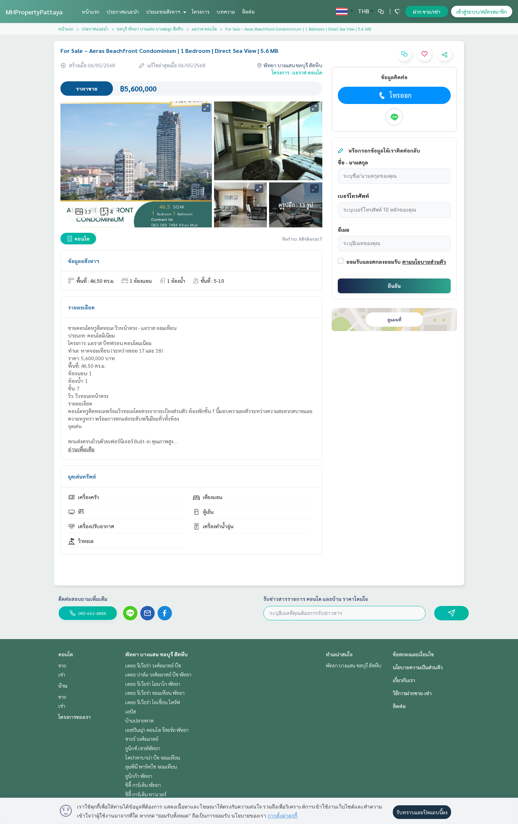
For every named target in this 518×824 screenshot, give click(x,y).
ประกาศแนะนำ (122, 11)
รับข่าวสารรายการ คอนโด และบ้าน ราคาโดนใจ (315, 599)
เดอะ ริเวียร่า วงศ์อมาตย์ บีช (153, 665)
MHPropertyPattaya (34, 12)
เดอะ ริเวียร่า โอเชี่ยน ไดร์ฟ (152, 702)
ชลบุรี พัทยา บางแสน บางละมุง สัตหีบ (150, 29)
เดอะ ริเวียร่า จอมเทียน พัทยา (155, 692)
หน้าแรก (90, 11)
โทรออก (394, 95)
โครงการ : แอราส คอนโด (297, 72)
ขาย (62, 665)
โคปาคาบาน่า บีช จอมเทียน (152, 757)
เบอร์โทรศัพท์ (353, 196)
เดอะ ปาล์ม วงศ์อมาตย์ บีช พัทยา (158, 674)
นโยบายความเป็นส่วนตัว (418, 667)
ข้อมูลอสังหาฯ (83, 261)
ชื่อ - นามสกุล (353, 162)
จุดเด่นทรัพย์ (82, 476)
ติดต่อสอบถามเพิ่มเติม (83, 599)
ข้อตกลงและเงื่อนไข (413, 654)
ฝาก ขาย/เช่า (426, 11)
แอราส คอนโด (204, 29)
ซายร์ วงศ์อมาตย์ (141, 738)
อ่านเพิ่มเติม (81, 449)
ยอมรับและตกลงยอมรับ (373, 261)
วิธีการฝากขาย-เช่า (412, 693)
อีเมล (343, 229)
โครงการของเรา (74, 717)
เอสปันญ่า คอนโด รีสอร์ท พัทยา (156, 729)
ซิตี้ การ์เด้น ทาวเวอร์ (145, 794)
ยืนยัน (394, 285)
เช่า (61, 674)
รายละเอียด (81, 307)
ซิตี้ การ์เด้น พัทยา (143, 785)
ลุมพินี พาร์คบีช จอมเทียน (151, 766)
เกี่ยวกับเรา (404, 680)
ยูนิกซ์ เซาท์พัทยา (142, 748)
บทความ (226, 11)
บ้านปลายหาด (139, 720)
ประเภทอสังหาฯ (165, 11)
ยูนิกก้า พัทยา (138, 776)
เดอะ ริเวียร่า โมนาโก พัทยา (152, 683)
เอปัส (130, 711)
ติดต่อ (248, 11)
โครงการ (200, 11)
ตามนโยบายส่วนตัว (424, 261)
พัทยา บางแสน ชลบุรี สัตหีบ (156, 654)
